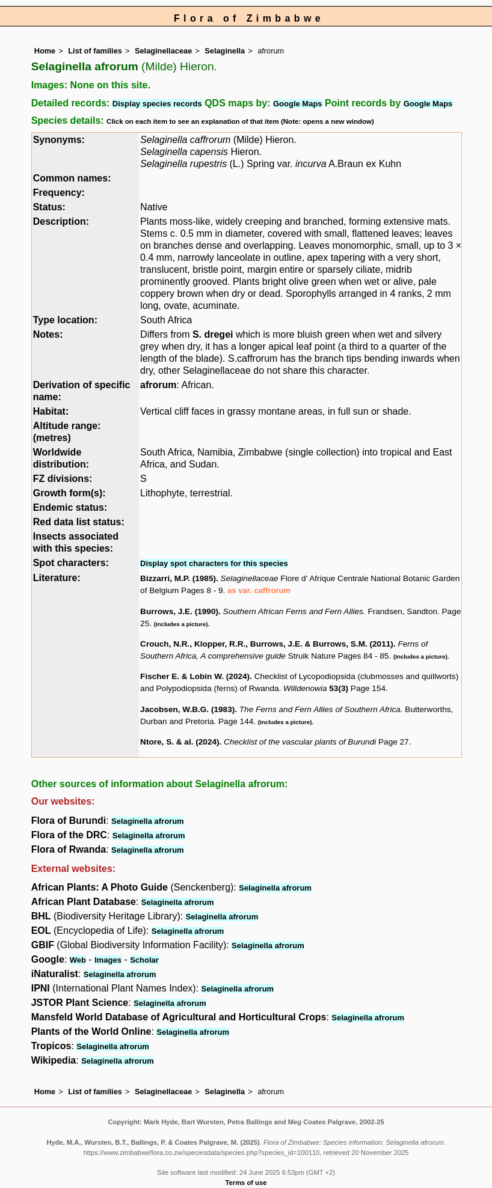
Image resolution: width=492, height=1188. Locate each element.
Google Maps (297, 103)
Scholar (144, 959)
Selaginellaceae (163, 50)
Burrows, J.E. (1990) (179, 611)
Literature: (57, 578)
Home (45, 50)
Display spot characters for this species (214, 563)
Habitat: (51, 411)
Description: (61, 221)
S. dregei (212, 334)
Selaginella (224, 50)
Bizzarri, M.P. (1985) (178, 578)
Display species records (157, 103)
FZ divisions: (63, 479)
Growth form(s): (69, 493)
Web (78, 959)
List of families (95, 50)
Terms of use (246, 1182)
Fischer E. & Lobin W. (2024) (195, 676)
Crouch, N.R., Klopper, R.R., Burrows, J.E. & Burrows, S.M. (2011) (266, 643)
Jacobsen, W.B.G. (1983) (187, 709)
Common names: (72, 178)
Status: (49, 207)
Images (107, 959)
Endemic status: (70, 507)
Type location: (65, 320)
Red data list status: (79, 522)
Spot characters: (71, 563)
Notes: (48, 334)
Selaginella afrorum (147, 821)
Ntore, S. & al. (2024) (179, 741)
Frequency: (59, 192)
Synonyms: (59, 140)
